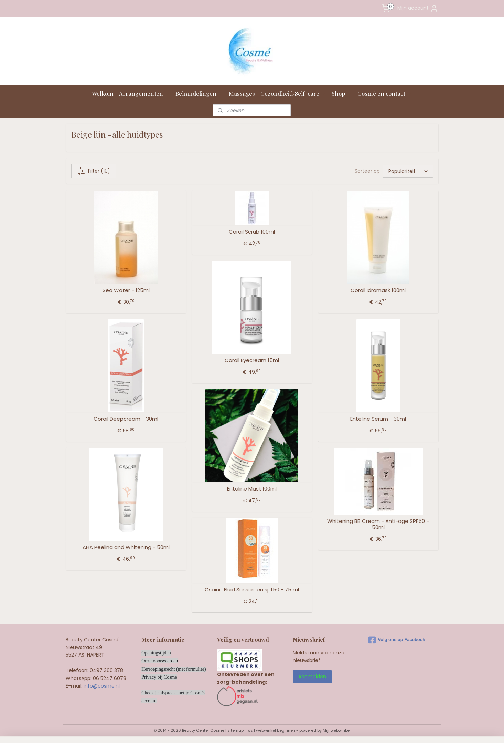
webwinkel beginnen (275, 730)
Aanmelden (312, 676)
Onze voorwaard (157, 660)
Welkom (103, 93)
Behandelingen (199, 93)
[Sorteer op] (408, 171)
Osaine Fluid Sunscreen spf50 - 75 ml (252, 590)
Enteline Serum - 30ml (378, 419)
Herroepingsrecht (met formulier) (173, 669)
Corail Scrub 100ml (252, 232)
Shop (342, 93)
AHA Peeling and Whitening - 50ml (125, 547)
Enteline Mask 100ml (252, 489)
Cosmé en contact (384, 93)
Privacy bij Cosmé (159, 677)
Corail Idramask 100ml (378, 290)
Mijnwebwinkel (337, 730)
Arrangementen (144, 93)
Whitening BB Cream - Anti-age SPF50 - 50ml (378, 524)
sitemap (235, 730)
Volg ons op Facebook (396, 640)
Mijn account (417, 8)
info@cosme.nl (102, 685)
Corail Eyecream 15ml (252, 360)
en (175, 660)
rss (250, 730)
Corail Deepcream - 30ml (126, 419)
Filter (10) (93, 171)
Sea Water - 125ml (125, 290)
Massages (242, 93)
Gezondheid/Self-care (293, 93)
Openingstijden (156, 653)
